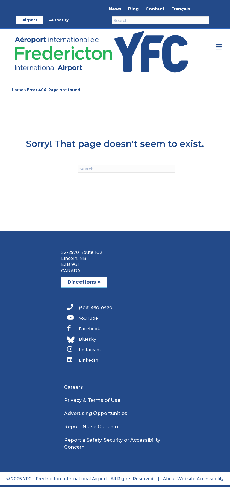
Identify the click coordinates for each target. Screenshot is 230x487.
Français (180, 9)
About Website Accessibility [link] (193, 478)
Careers (73, 387)
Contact (155, 9)
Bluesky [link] (81, 339)
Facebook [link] (83, 328)
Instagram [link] (84, 349)
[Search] (160, 20)
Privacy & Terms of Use (92, 400)
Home (17, 90)
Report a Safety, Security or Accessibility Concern (112, 443)
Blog (133, 9)
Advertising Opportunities (95, 413)
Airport (29, 20)
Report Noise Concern (91, 426)
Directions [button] (84, 282)
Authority (59, 20)
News (115, 9)
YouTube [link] (82, 318)
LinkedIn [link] (82, 360)
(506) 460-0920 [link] (89, 307)
